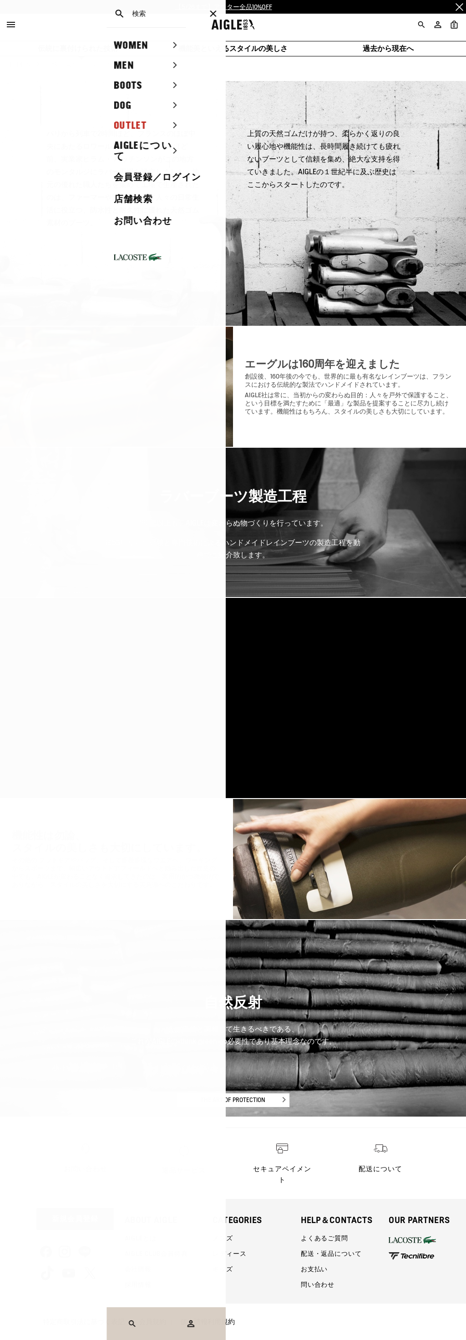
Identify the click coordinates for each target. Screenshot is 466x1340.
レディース (229, 1253)
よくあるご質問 (324, 1238)
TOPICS (19, 65)
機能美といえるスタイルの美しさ (233, 48)
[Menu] (11, 24)
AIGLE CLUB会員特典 (156, 1253)
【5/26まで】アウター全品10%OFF (223, 6)
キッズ (223, 1269)
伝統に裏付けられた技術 (78, 48)
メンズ (223, 1238)
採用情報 (138, 1284)
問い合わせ (317, 1284)
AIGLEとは (141, 1238)
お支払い (314, 1269)
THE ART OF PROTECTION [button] (233, 1100)
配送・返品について (331, 1253)
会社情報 (138, 1269)
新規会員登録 (75, 1218)
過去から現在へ (388, 48)
